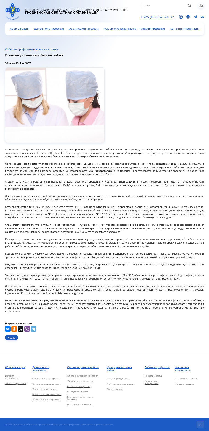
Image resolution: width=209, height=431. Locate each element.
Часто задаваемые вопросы (46, 394)
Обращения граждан (186, 379)
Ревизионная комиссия (79, 404)
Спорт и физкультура (118, 379)
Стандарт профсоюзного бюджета (80, 398)
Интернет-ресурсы (184, 384)
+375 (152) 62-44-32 (157, 17)
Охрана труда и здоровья (45, 384)
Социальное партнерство (45, 379)
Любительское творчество (121, 384)
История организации (12, 377)
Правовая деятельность (44, 389)
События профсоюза (153, 28)
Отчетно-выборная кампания (82, 376)
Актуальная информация (151, 382)
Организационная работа (84, 28)
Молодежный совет (77, 392)
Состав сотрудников (15, 383)
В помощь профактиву (79, 386)
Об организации (19, 28)
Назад (11, 337)
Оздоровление (115, 389)
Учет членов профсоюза (80, 381)
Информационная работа (45, 400)
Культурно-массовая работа (120, 28)
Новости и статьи (47, 49)
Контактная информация (184, 28)
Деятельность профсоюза (49, 28)
